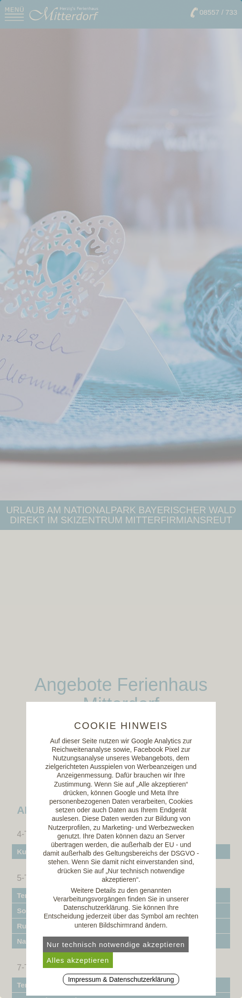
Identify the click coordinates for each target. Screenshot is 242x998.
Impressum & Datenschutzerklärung (121, 979)
